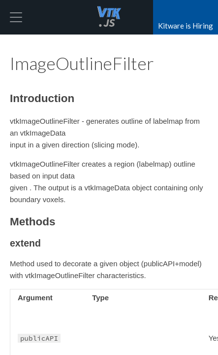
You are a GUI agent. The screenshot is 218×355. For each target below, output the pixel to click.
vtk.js (109, 17)
